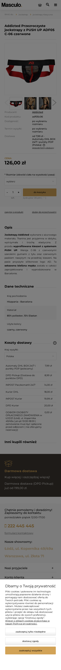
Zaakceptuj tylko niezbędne (31, 631)
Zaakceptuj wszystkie (30, 650)
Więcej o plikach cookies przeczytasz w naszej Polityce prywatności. (27, 622)
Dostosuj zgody (30, 641)
